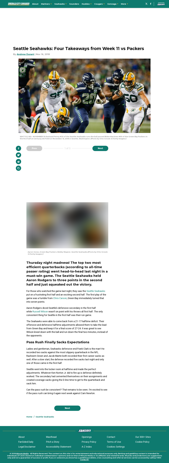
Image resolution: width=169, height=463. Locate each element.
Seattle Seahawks (95, 291)
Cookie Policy (142, 441)
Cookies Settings (116, 446)
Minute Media (22, 454)
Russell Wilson (40, 311)
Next (100, 148)
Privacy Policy (89, 441)
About (21, 437)
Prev (34, 148)
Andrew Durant (25, 54)
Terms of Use (114, 441)
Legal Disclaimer (27, 446)
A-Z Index (87, 446)
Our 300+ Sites (143, 437)
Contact (111, 437)
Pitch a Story (52, 441)
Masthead (51, 437)
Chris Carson (60, 298)
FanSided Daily (25, 441)
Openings (87, 437)
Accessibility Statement (58, 446)
